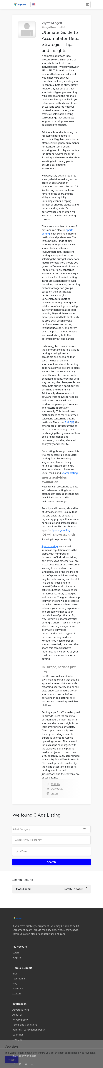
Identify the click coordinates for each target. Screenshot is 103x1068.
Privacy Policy (20, 1019)
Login (15, 952)
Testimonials (19, 978)
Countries (17, 1034)
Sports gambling (61, 530)
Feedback (17, 988)
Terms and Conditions (24, 1024)
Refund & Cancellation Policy (28, 1029)
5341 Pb (55, 784)
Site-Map (17, 1039)
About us (17, 1014)
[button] (80, 888)
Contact (16, 993)
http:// (54, 793)
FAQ (14, 983)
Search (51, 862)
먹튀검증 (70, 422)
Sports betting (69, 473)
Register (17, 957)
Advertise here (20, 1009)
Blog (15, 973)
